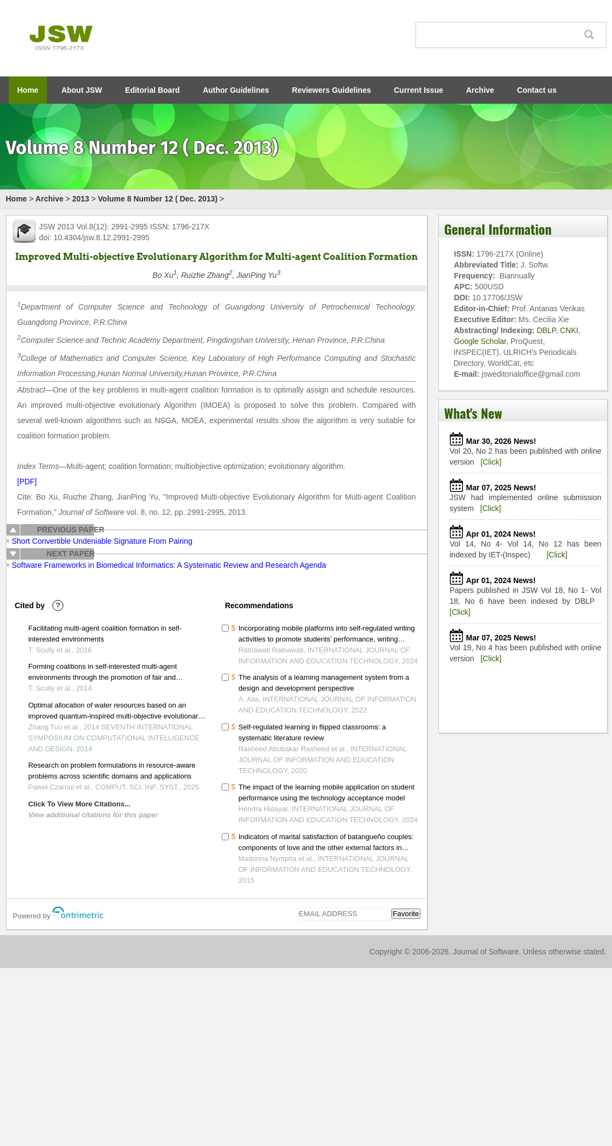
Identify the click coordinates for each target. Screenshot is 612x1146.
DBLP (546, 330)
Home (28, 90)
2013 (80, 198)
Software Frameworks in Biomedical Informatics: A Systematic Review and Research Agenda (169, 565)
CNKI (569, 330)
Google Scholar (480, 341)
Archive (480, 90)
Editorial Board (152, 90)
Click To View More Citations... (79, 804)
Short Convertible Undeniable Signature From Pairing (102, 541)
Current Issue (418, 90)
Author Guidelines (236, 90)
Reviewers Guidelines (331, 90)
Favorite (406, 914)
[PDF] (27, 481)
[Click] (490, 462)
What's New (473, 413)
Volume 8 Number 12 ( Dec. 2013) (157, 198)
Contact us (536, 90)
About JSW (81, 90)
